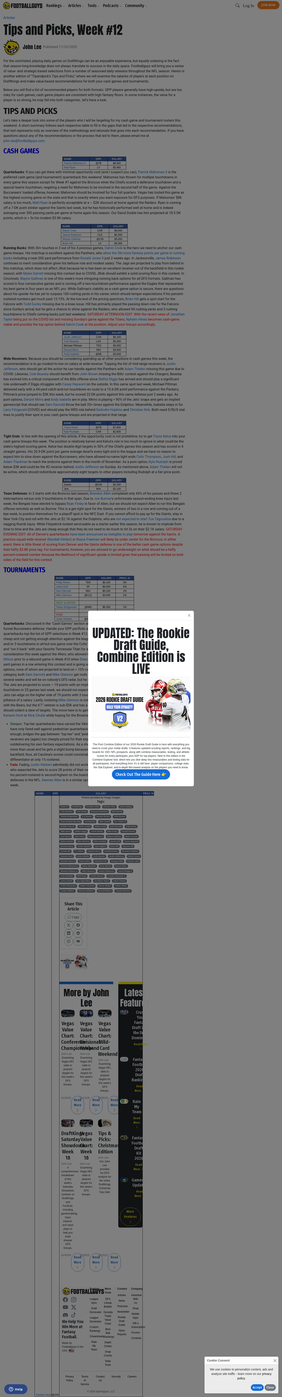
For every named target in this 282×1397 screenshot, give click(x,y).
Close (270, 1387)
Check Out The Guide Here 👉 (141, 774)
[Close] (275, 1360)
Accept (257, 1387)
